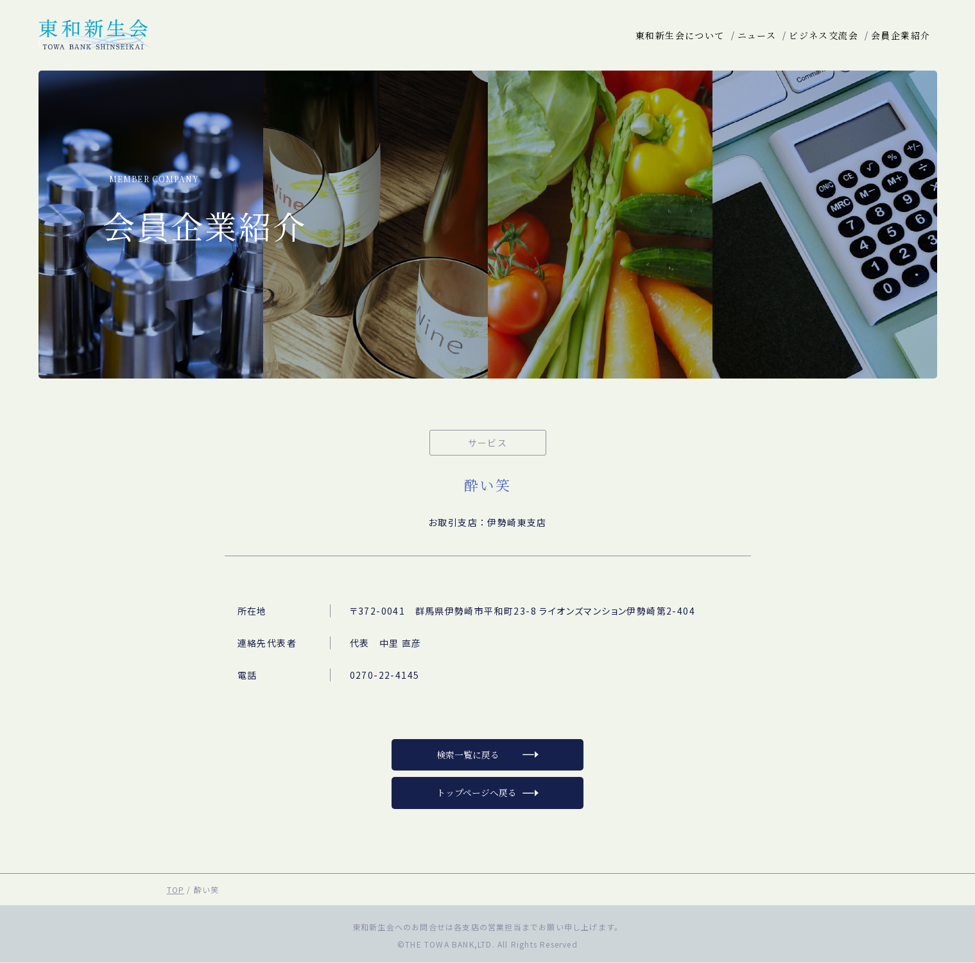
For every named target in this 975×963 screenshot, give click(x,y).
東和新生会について (680, 35)
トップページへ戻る (476, 793)
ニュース (757, 35)
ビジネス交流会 (823, 35)
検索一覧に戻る (467, 755)
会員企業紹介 (900, 35)
